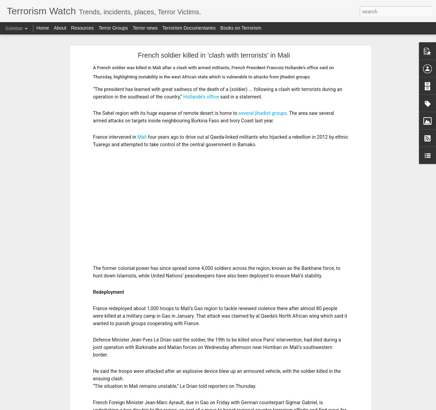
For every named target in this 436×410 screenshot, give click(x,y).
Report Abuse (259, 406)
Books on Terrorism (240, 28)
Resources (82, 28)
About (60, 28)
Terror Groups (113, 28)
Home (42, 28)
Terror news (145, 28)
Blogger (239, 406)
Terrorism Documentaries (189, 28)
